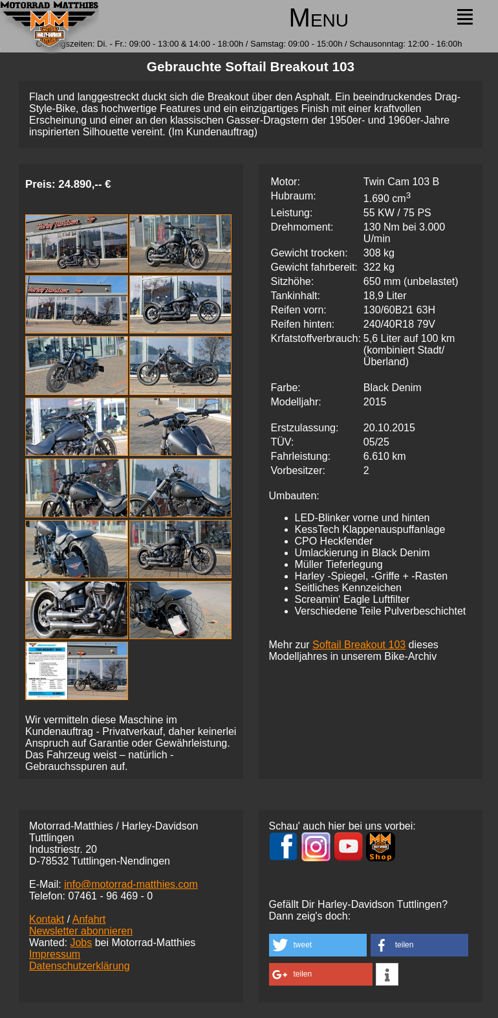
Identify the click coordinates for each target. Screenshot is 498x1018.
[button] (318, 945)
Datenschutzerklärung (79, 965)
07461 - (110, 895)
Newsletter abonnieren (81, 930)
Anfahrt (89, 919)
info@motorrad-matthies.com (131, 884)
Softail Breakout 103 (359, 644)
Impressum (54, 954)
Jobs (81, 942)
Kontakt (46, 919)
